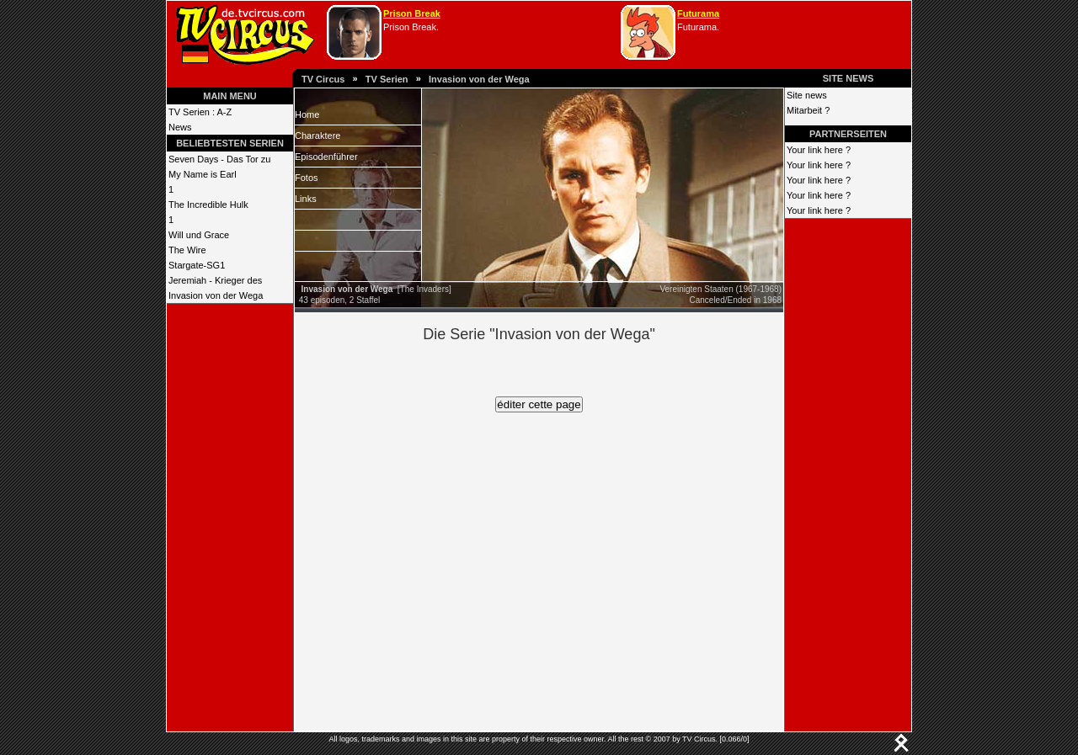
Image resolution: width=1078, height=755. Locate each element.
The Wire (187, 250)
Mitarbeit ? (808, 110)
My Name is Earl (202, 174)
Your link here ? (819, 150)
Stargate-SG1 (196, 265)
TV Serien (387, 79)
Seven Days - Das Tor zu (219, 159)
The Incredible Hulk (208, 204)
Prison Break (411, 13)
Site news (807, 95)
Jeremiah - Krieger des (215, 280)
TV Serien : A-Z (200, 112)
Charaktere (317, 135)
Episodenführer (326, 157)
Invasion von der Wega (479, 79)
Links (306, 199)
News (180, 127)
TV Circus (323, 79)
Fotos (306, 178)
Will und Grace (198, 235)
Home (307, 114)
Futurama (698, 13)
